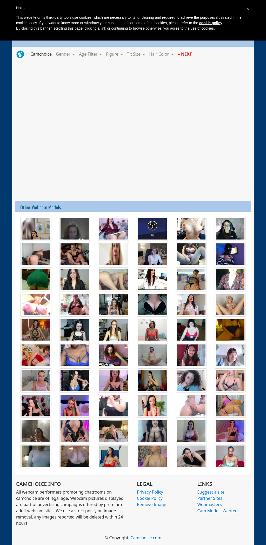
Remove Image (151, 504)
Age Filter (88, 54)
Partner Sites (209, 498)
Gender (63, 54)
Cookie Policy (150, 498)
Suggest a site (211, 492)
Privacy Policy (150, 492)
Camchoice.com (145, 538)
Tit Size (134, 54)
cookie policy (210, 23)
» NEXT (184, 54)
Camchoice (42, 54)
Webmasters (209, 504)
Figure (112, 54)
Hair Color (159, 54)
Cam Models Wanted (217, 511)
